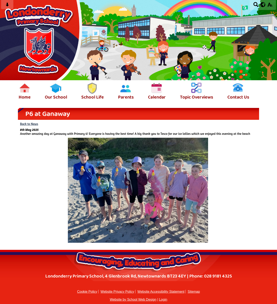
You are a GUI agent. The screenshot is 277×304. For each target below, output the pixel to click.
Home (25, 97)
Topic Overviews (196, 97)
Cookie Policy (87, 291)
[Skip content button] (7, 6)
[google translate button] (263, 4)
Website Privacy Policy (117, 291)
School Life (92, 97)
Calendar (157, 97)
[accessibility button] (270, 6)
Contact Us (238, 97)
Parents (126, 97)
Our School (56, 97)
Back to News (29, 124)
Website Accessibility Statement (160, 291)
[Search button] (256, 6)
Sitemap (194, 291)
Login (163, 299)
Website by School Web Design (133, 299)
